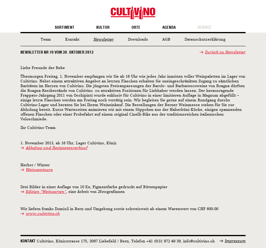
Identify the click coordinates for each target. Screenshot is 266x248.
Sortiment (64, 27)
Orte (136, 27)
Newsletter (104, 39)
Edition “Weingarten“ (46, 192)
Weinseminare (39, 170)
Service (204, 27)
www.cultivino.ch (43, 214)
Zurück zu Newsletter (225, 52)
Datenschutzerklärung (205, 39)
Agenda (169, 27)
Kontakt (72, 39)
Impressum (235, 241)
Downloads (138, 39)
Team (46, 39)
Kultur (103, 27)
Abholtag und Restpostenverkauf (56, 148)
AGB (166, 39)
